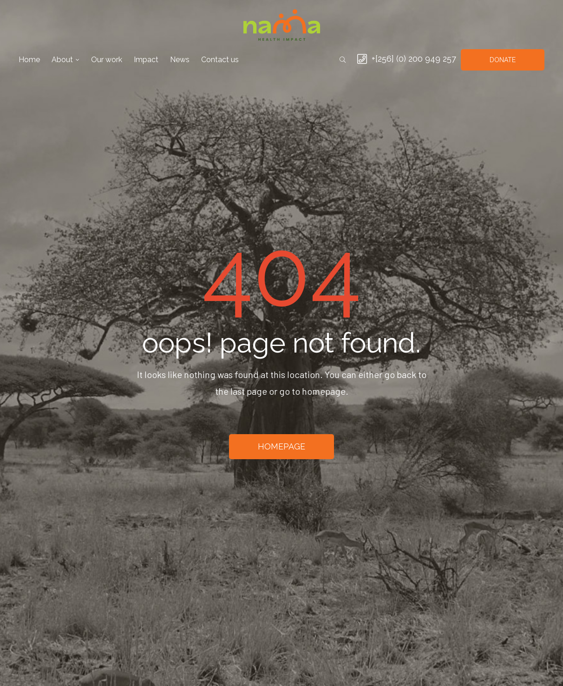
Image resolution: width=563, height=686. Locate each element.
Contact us (220, 59)
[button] (502, 60)
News (180, 59)
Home (29, 59)
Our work (106, 59)
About (65, 59)
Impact (146, 59)
